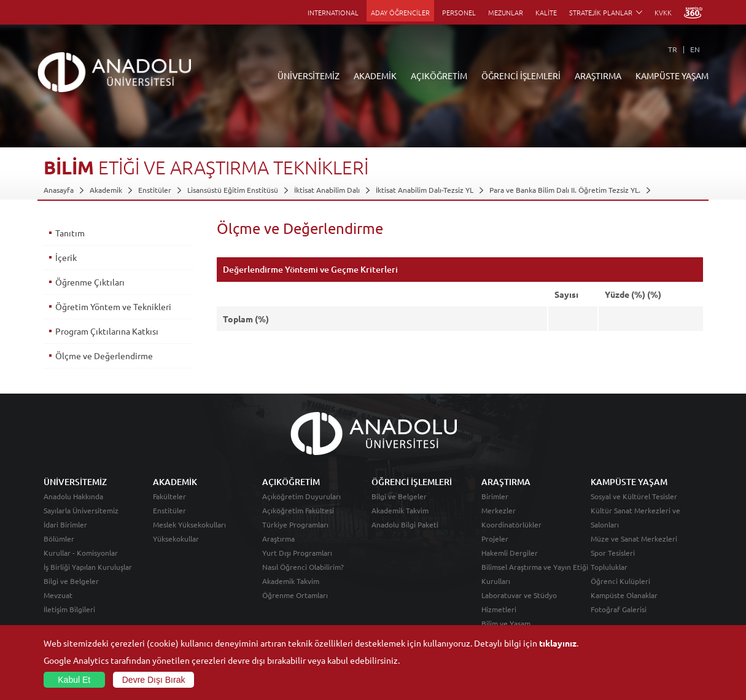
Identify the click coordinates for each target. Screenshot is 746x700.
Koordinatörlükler (511, 524)
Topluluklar (609, 567)
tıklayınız (558, 642)
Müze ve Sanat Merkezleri (634, 538)
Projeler (494, 538)
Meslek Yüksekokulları (189, 524)
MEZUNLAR (505, 12)
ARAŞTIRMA (598, 75)
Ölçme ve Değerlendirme (104, 355)
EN (695, 49)
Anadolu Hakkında (73, 496)
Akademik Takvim (290, 581)
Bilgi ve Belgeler (71, 581)
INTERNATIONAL (333, 12)
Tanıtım (70, 232)
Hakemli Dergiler (509, 553)
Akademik (106, 190)
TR (672, 49)
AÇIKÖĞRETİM (439, 75)
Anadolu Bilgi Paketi (404, 524)
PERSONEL (459, 12)
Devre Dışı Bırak (153, 680)
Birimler (494, 496)
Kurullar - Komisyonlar (81, 553)
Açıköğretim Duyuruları (301, 496)
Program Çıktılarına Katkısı (106, 330)
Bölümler (59, 538)
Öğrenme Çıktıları (90, 281)
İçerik (66, 257)
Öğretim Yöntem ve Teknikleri (113, 306)
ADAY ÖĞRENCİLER (400, 12)
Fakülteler (169, 496)
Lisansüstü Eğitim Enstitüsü (232, 190)
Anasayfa (59, 190)
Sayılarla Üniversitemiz (81, 510)
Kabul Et (74, 680)
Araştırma (278, 538)
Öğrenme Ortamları (295, 595)
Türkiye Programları (295, 524)
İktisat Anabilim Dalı (327, 190)
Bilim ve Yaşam (505, 623)
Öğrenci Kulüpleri (620, 581)
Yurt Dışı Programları (297, 553)
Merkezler (498, 510)
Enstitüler (154, 190)
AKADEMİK (375, 75)
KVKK (663, 12)
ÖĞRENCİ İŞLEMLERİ (521, 75)
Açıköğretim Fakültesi (298, 510)
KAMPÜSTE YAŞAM (672, 75)
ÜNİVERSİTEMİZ (309, 75)
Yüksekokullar (176, 538)
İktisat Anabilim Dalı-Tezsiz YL (424, 190)
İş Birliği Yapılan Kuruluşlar (88, 567)
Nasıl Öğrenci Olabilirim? (303, 567)
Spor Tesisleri (613, 553)
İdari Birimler (65, 524)
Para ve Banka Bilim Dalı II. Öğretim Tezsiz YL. (564, 190)
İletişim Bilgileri (69, 609)
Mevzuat (58, 595)
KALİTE (546, 12)
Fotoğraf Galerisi (619, 609)
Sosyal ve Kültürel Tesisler (634, 496)
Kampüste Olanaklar (624, 595)
